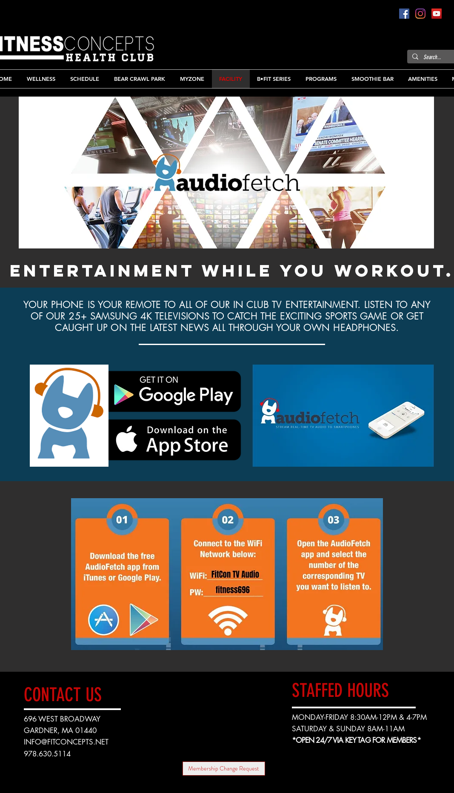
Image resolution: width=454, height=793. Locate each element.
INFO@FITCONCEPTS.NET (66, 742)
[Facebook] (404, 14)
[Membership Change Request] (224, 769)
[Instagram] (420, 14)
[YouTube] (436, 14)
